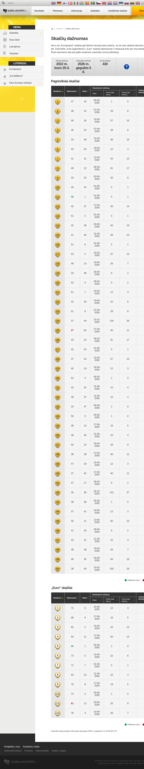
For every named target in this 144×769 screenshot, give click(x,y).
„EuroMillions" (16, 76)
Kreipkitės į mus (12, 746)
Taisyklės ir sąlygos (58, 751)
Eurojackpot (15, 69)
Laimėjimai (14, 46)
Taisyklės (13, 53)
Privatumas (28, 751)
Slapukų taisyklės (42, 751)
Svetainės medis (31, 746)
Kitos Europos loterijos (20, 83)
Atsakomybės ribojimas (13, 751)
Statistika (13, 33)
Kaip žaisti (14, 40)
